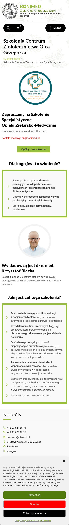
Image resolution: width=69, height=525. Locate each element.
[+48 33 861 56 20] (14, 432)
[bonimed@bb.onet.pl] (16, 437)
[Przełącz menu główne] (55, 28)
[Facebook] (10, 446)
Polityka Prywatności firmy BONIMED (33, 520)
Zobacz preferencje (34, 513)
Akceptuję (34, 495)
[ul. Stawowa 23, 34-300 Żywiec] (22, 442)
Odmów (34, 504)
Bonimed (30, 6)
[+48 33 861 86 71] (14, 427)
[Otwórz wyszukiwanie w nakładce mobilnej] (9, 28)
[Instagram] (10, 451)
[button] (64, 460)
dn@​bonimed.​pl (31, 138)
